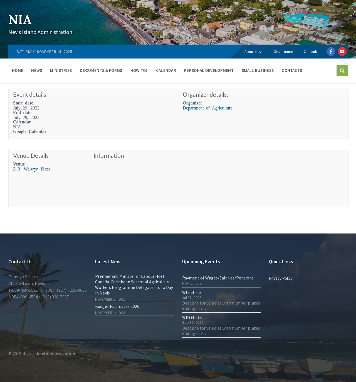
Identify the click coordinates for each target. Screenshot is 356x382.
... (205, 308)
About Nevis (254, 51)
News (36, 70)
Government (284, 51)
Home (17, 70)
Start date (23, 102)
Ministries (61, 70)
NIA (20, 19)
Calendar (166, 70)
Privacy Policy (281, 278)
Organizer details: (205, 94)
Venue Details (31, 155)
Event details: (30, 94)
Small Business (258, 70)
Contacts (292, 70)
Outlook (310, 51)
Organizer (192, 102)
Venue (19, 163)
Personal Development (209, 70)
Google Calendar (29, 131)
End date (22, 112)
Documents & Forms (101, 70)
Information (108, 155)
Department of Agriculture (208, 107)
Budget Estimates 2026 (117, 306)
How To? (139, 70)
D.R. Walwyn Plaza (31, 168)
